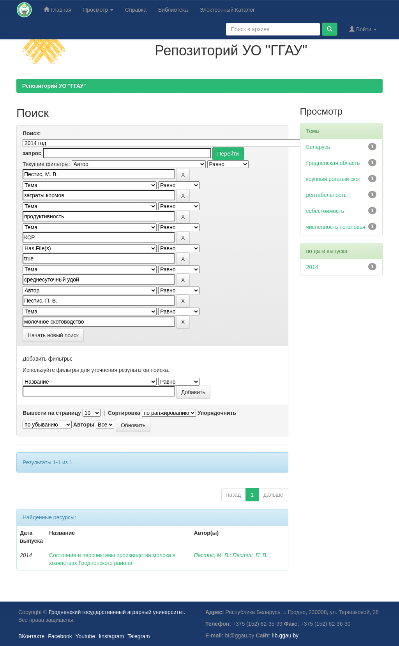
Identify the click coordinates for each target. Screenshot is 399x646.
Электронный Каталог (227, 10)
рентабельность (326, 195)
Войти (363, 29)
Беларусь (318, 147)
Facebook (60, 636)
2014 (312, 267)
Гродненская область (333, 163)
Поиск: (32, 133)
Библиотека (173, 10)
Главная (57, 9)
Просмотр (98, 10)
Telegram (138, 636)
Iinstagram (111, 636)
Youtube (85, 636)
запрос (32, 153)
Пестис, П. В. (250, 555)
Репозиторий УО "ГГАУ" (54, 86)
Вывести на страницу (52, 413)
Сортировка (124, 413)
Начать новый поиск (53, 335)
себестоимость (325, 211)
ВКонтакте (31, 636)
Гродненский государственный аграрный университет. (117, 612)
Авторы (83, 424)
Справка (136, 10)
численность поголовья (335, 227)
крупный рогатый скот (333, 179)
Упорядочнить (217, 413)
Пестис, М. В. (212, 555)
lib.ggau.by (285, 635)
